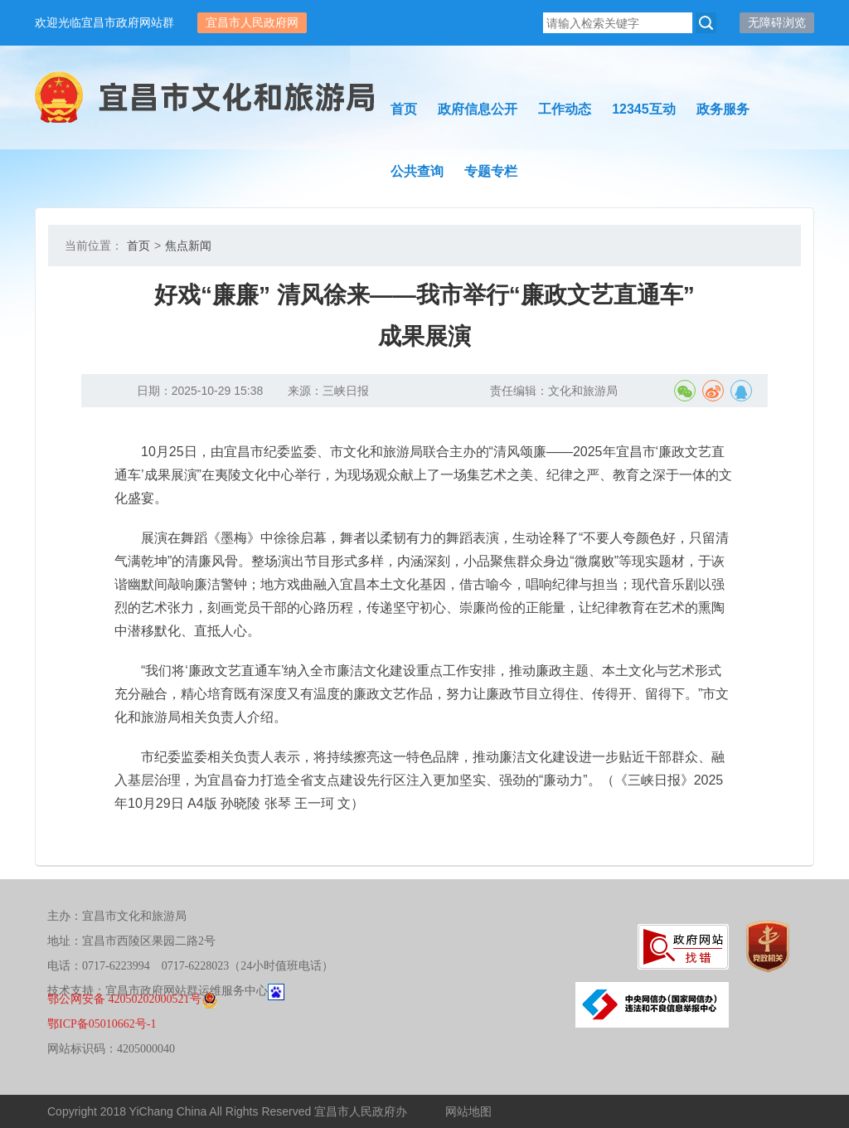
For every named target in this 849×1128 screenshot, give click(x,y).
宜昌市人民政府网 (252, 22)
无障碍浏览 (777, 22)
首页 (138, 245)
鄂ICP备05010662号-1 (101, 1024)
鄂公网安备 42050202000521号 (132, 999)
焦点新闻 (188, 245)
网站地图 (468, 1111)
